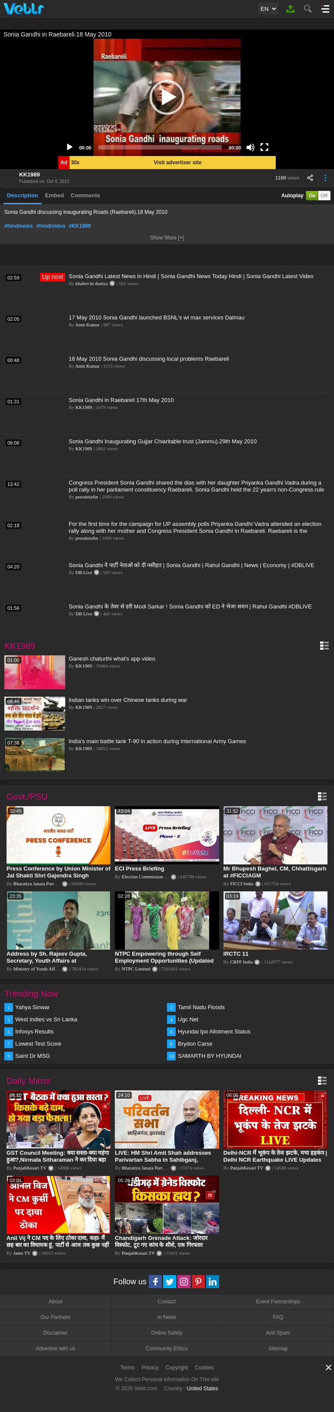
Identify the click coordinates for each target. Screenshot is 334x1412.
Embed (54, 195)
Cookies (204, 1368)
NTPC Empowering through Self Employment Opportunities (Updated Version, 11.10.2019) (164, 960)
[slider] (160, 147)
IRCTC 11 (236, 953)
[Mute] (250, 147)
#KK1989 (80, 226)
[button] (167, 97)
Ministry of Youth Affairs (37, 968)
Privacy (149, 1368)
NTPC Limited (136, 968)
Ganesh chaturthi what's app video (112, 658)
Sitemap (277, 1349)
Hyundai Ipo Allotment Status (214, 1031)
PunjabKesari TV (30, 1167)
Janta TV (22, 1253)
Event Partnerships (278, 1302)
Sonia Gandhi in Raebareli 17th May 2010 (121, 400)
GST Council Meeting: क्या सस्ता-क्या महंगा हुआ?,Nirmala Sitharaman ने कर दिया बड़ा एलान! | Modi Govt (58, 1160)
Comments (85, 195)
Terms (127, 1368)
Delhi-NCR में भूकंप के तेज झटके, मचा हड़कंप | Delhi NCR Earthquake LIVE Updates (275, 1156)
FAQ (278, 1317)
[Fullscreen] (264, 147)
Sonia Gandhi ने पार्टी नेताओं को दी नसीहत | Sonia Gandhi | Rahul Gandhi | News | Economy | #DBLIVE (191, 565)
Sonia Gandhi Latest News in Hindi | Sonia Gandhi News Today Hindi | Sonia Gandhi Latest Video (191, 276)
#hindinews (18, 226)
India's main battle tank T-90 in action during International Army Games (157, 741)
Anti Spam (278, 1333)
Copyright (177, 1368)
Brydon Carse (195, 1043)
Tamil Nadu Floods (201, 1007)
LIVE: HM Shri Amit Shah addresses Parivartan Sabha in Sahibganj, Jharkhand (163, 1160)
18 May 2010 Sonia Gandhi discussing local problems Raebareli (149, 358)
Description (22, 195)
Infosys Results (34, 1031)
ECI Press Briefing (139, 868)
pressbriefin (87, 496)
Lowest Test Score (38, 1043)
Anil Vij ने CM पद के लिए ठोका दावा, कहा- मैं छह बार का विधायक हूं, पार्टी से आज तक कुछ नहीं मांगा (58, 1245)
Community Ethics (167, 1349)
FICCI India (241, 883)
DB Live (84, 572)
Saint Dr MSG (32, 1056)
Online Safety (166, 1333)
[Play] (69, 147)
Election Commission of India (150, 876)
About (55, 1302)
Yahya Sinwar (32, 1007)
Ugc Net (188, 1019)
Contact (167, 1302)
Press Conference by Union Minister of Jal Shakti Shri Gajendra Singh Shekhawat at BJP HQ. (58, 875)
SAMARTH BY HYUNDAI (209, 1056)
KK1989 (29, 174)
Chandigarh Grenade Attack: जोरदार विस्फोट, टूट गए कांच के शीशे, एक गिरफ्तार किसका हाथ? (161, 1245)
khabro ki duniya (92, 283)
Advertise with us (55, 1349)
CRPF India (241, 961)
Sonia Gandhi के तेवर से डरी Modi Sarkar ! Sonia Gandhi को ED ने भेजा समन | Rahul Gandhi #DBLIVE (190, 606)
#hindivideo (50, 226)
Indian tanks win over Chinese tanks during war (128, 700)
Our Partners (55, 1317)
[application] (167, 97)
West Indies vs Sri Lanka (46, 1019)
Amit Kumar (87, 324)
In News (166, 1317)
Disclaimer (55, 1333)
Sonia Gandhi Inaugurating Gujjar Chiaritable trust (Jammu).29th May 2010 (163, 441)
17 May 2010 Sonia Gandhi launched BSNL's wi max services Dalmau (156, 317)
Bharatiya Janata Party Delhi (40, 883)
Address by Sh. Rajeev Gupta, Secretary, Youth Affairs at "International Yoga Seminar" (47, 960)
